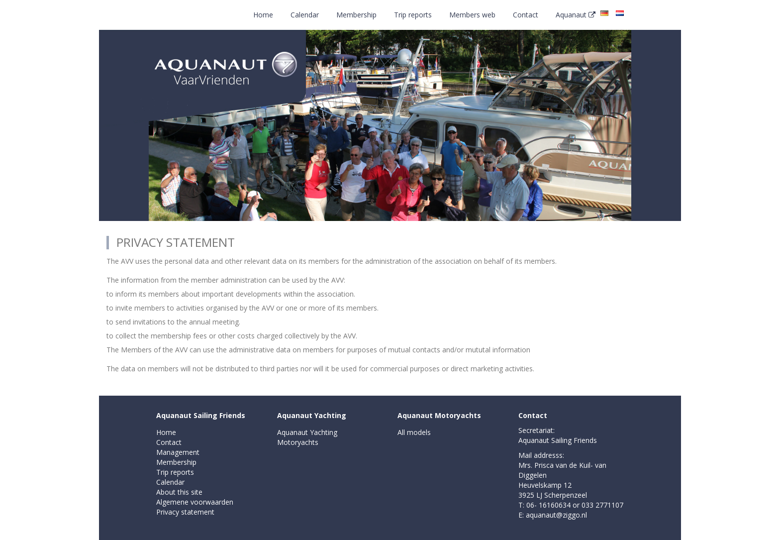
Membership (356, 14)
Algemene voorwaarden (194, 502)
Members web (472, 14)
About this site (179, 492)
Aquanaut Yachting (311, 415)
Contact (525, 14)
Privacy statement (185, 512)
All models (414, 432)
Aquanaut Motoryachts (439, 415)
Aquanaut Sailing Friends (200, 415)
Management (177, 452)
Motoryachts (297, 442)
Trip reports (413, 14)
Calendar (305, 14)
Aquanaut (575, 14)
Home (263, 14)
